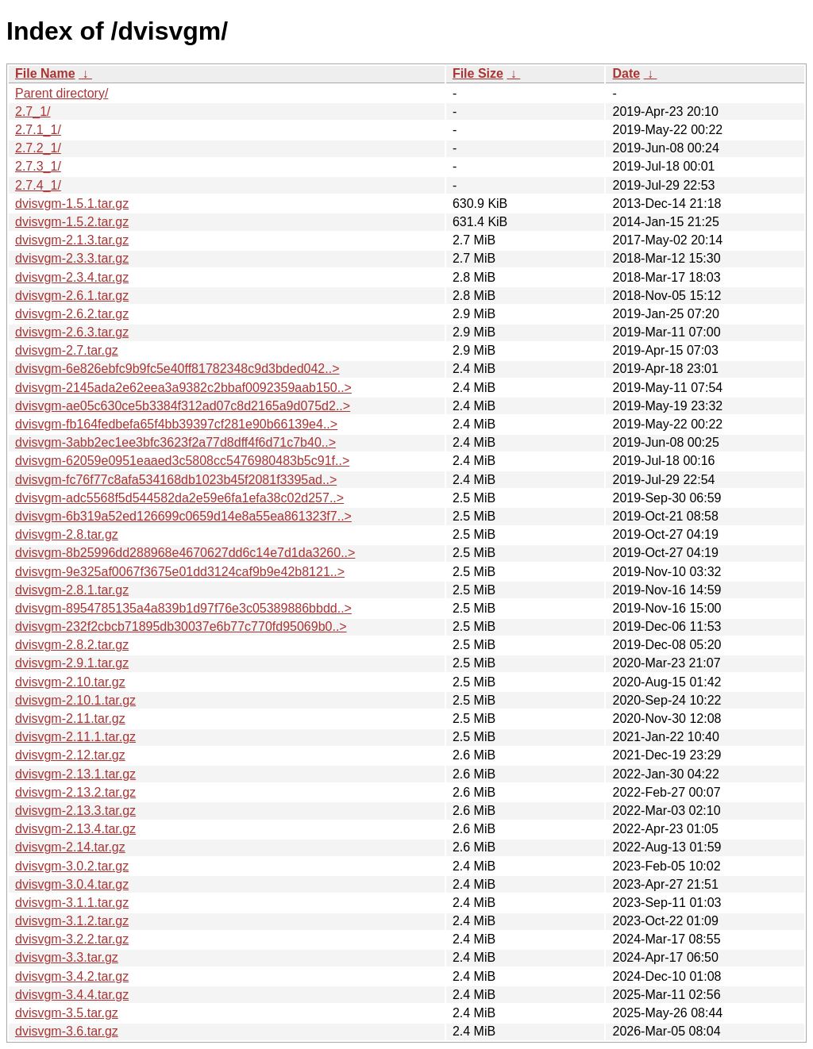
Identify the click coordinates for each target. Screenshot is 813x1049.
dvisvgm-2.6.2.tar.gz (72, 314)
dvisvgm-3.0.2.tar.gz (72, 866)
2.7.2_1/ (38, 148)
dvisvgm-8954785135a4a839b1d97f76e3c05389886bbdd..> (183, 608)
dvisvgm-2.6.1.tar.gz (72, 295)
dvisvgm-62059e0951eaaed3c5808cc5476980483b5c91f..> (182, 460)
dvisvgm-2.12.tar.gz (70, 755)
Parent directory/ (61, 93)
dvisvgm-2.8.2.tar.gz (72, 644)
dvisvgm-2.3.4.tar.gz (72, 277)
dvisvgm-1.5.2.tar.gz (72, 222)
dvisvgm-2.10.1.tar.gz (75, 700)
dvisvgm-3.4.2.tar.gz (72, 976)
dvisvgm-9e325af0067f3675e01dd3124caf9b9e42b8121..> (180, 571)
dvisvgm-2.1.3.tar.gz (72, 240)
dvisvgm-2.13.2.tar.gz (75, 792)
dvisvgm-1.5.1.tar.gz (72, 203)
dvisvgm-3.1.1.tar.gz (72, 902)
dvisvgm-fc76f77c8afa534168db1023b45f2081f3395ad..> (176, 479)
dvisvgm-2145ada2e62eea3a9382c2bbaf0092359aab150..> (183, 387)
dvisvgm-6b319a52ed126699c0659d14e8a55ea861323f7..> (183, 516)
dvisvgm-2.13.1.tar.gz (75, 774)
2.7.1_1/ (38, 129)
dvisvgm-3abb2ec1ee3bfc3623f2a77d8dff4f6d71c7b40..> (175, 442)
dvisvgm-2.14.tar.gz (70, 847)
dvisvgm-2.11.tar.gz (70, 718)
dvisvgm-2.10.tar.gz (70, 682)
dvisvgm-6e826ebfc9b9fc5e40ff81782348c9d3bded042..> (177, 368)
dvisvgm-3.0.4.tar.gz (72, 884)
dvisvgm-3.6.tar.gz (66, 1031)
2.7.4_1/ (38, 185)
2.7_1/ (32, 111)
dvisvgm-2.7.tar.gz (66, 350)
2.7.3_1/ (38, 166)
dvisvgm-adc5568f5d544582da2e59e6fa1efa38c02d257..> (179, 498)
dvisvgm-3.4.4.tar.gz (72, 994)
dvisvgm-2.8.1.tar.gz (72, 590)
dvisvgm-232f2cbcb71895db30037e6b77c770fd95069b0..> (181, 626)
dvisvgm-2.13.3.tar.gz (75, 810)
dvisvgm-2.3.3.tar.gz (72, 258)
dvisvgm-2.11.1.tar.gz (75, 737)
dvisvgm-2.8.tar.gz (66, 534)
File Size (478, 73)
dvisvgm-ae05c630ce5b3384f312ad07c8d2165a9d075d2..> (182, 406)
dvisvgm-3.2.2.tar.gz (72, 939)
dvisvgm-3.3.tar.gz (66, 957)
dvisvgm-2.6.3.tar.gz (72, 332)
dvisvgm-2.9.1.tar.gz (72, 663)
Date (626, 73)
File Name (45, 73)
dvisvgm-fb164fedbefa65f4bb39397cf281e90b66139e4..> (176, 424)
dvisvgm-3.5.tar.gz (66, 1013)
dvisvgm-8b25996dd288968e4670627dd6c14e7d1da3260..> (185, 552)
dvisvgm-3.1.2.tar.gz (72, 921)
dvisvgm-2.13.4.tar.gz (75, 829)
